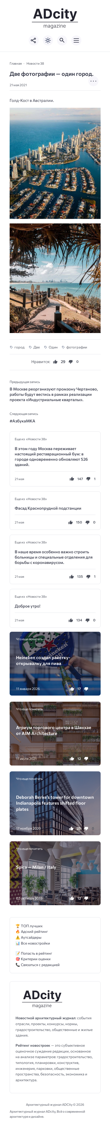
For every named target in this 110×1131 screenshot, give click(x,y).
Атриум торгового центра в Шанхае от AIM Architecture (53, 730)
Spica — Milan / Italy (36, 867)
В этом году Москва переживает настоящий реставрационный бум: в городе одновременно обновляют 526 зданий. (51, 456)
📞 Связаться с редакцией (38, 964)
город (19, 347)
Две (36, 347)
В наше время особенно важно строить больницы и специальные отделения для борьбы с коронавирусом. (54, 557)
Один (53, 347)
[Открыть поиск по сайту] (62, 40)
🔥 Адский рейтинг (32, 931)
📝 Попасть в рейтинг (34, 953)
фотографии (76, 347)
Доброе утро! (27, 606)
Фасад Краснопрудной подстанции (48, 508)
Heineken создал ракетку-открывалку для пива (43, 660)
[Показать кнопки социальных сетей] (34, 40)
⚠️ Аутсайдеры (28, 937)
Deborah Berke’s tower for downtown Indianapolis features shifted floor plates (55, 803)
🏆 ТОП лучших (29, 926)
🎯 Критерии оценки (33, 959)
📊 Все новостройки (33, 943)
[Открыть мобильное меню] (76, 40)
